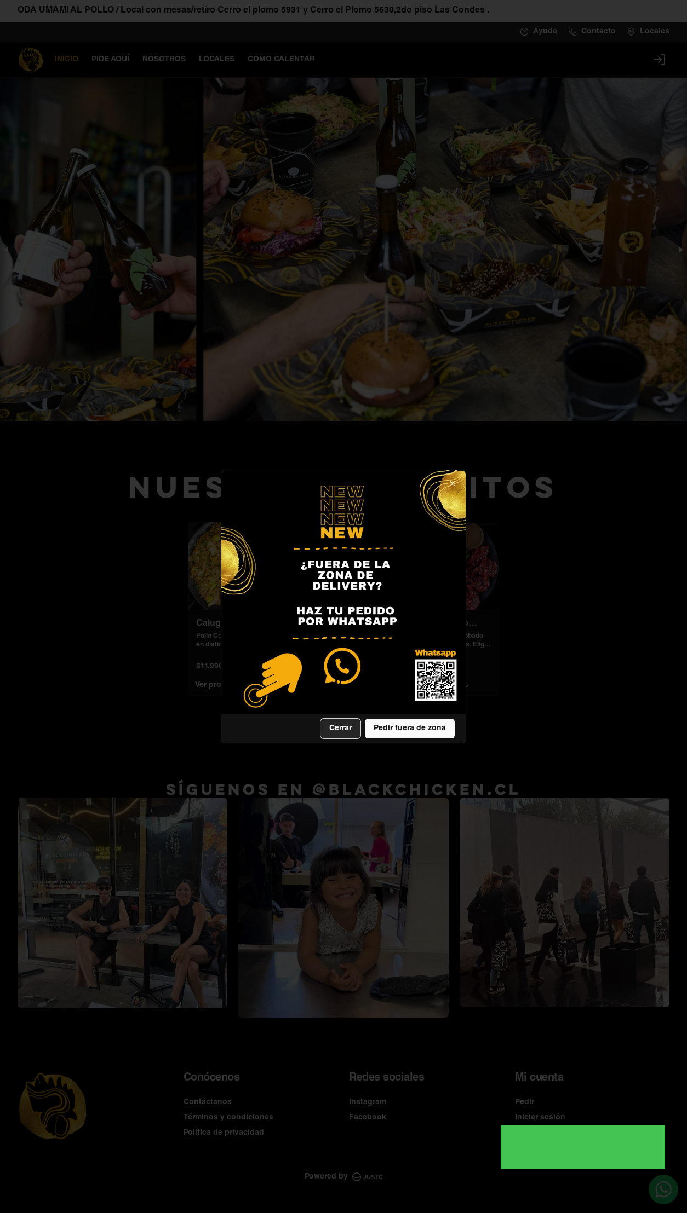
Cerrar (340, 728)
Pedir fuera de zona (410, 728)
